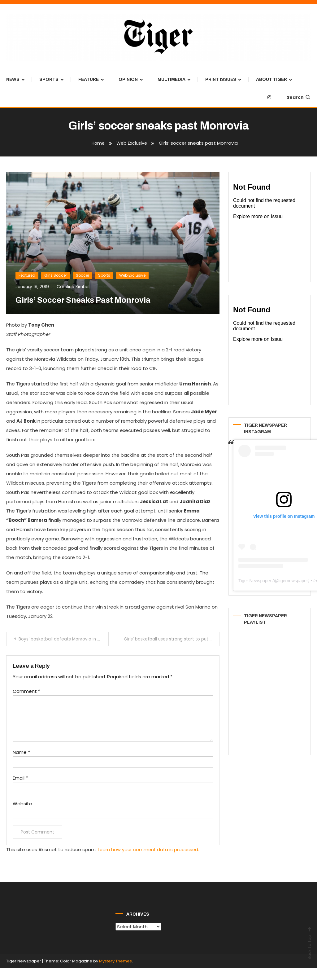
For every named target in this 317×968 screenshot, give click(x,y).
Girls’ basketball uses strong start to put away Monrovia (172, 639)
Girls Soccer (55, 275)
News (13, 79)
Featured (27, 275)
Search (299, 97)
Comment (26, 691)
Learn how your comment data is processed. (149, 849)
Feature (88, 79)
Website (22, 803)
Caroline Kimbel (75, 287)
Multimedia (171, 79)
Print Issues (220, 79)
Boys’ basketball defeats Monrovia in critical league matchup (64, 639)
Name (21, 752)
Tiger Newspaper (254, 580)
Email (20, 777)
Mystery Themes (115, 960)
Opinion (128, 79)
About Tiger (271, 79)
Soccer (82, 275)
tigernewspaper (293, 580)
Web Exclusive (132, 275)
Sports (49, 79)
